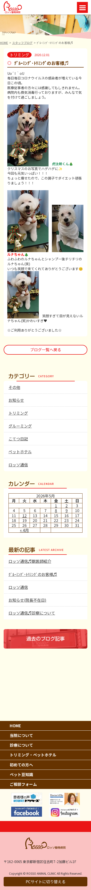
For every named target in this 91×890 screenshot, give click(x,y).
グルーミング (20, 426)
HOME (4, 43)
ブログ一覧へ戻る (45, 349)
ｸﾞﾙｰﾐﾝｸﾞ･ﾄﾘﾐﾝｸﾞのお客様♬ (32, 574)
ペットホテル (20, 451)
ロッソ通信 (18, 465)
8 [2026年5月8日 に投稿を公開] (56, 510)
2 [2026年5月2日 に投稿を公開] (67, 505)
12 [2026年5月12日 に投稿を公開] (24, 515)
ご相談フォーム (23, 784)
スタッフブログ (22, 43)
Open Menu (82, 7)
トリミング (18, 413)
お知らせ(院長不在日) (27, 600)
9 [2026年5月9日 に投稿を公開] (67, 510)
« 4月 (24, 530)
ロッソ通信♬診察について (31, 613)
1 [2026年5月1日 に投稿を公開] (56, 505)
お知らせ (16, 400)
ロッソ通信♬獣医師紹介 (29, 561)
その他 (14, 387)
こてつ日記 (18, 439)
